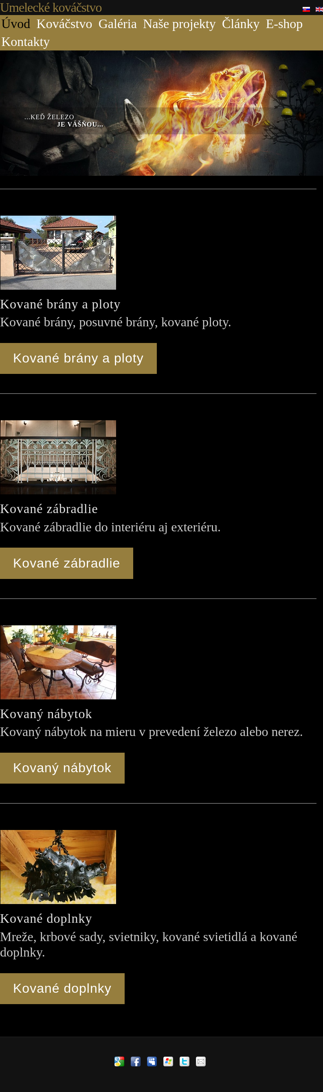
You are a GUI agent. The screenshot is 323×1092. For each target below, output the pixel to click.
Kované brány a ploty (78, 358)
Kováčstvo (64, 23)
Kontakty (25, 41)
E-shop (284, 23)
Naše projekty (179, 23)
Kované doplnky (62, 988)
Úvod (15, 23)
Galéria (118, 23)
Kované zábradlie (66, 563)
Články (240, 23)
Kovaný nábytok (62, 767)
